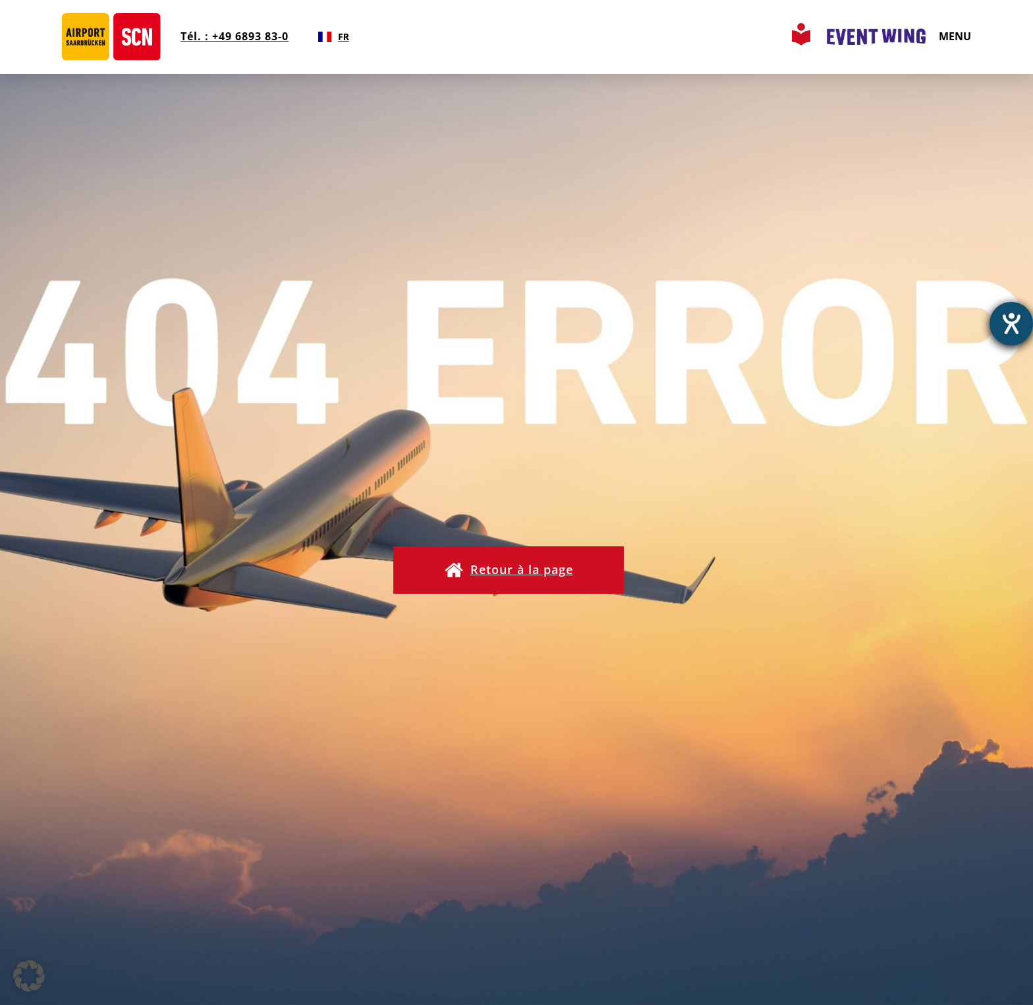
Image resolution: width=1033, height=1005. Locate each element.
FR (333, 36)
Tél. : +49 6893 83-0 (235, 36)
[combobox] (333, 37)
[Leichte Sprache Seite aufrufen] (801, 41)
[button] (508, 570)
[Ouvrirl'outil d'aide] (1011, 323)
